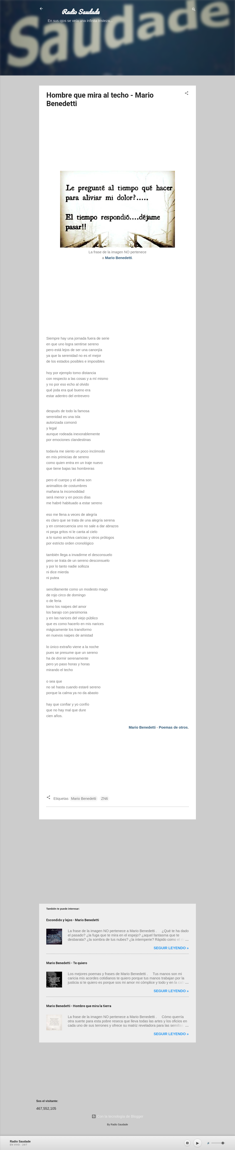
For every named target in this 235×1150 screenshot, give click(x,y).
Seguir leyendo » (171, 948)
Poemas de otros (173, 727)
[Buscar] (194, 9)
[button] (186, 93)
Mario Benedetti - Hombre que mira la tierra (78, 1006)
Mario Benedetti (142, 727)
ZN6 (104, 799)
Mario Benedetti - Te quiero (66, 963)
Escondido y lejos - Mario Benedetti (72, 920)
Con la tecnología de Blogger (117, 1116)
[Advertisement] (117, 57)
